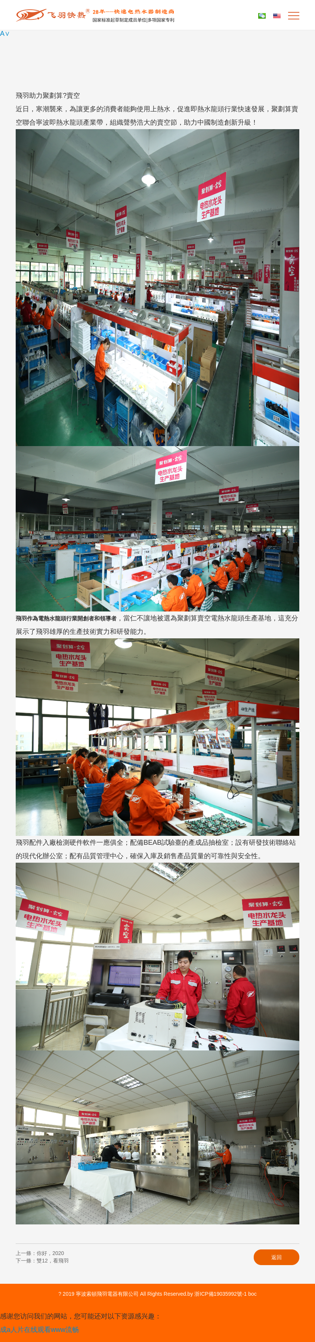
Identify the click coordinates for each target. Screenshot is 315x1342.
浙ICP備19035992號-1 (220, 1294)
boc (252, 1294)
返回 (276, 1257)
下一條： (42, 1261)
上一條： (40, 1253)
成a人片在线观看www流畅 (39, 1329)
